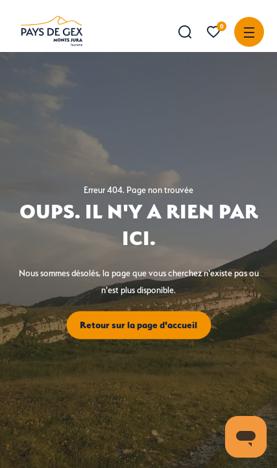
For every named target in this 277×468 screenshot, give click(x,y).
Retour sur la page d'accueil (138, 325)
